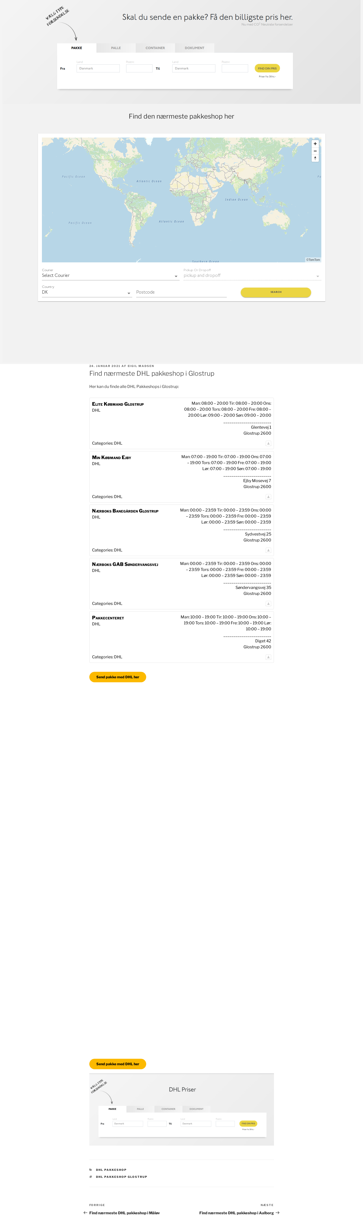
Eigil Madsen (141, 366)
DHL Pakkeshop (111, 1170)
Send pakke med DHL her (117, 677)
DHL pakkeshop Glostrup (121, 1177)
